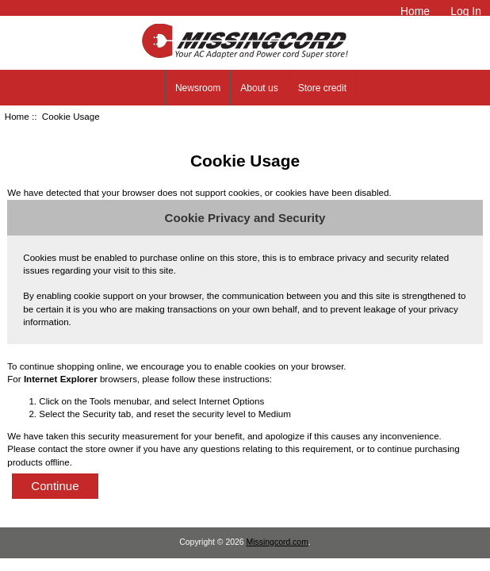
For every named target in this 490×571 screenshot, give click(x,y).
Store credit (322, 88)
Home (415, 11)
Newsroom (197, 88)
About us (259, 88)
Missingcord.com (277, 542)
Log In (465, 11)
